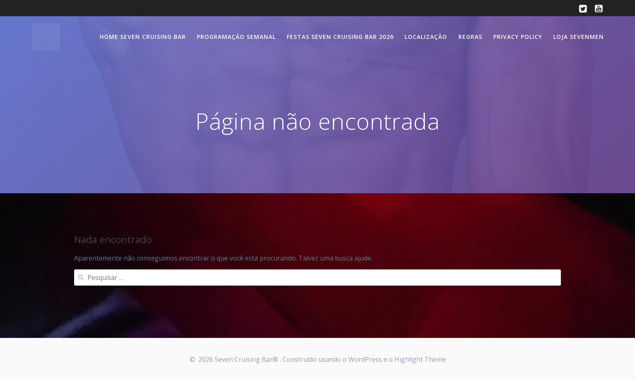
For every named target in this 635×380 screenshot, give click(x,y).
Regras (470, 37)
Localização (426, 37)
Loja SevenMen (578, 37)
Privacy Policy (517, 37)
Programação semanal (236, 37)
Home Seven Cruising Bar (143, 37)
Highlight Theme (420, 359)
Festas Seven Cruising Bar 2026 (340, 37)
